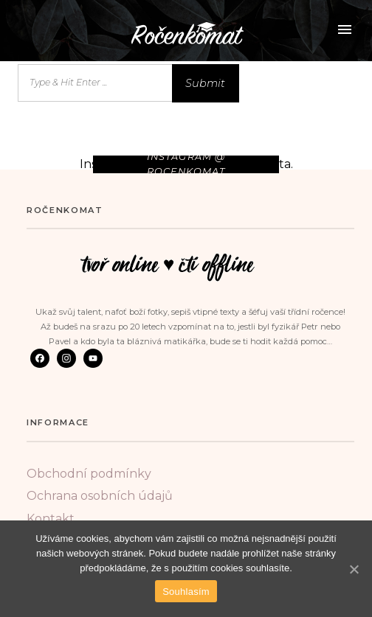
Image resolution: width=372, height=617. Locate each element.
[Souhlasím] (353, 569)
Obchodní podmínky (89, 474)
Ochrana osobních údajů (100, 496)
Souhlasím (186, 591)
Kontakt (51, 519)
